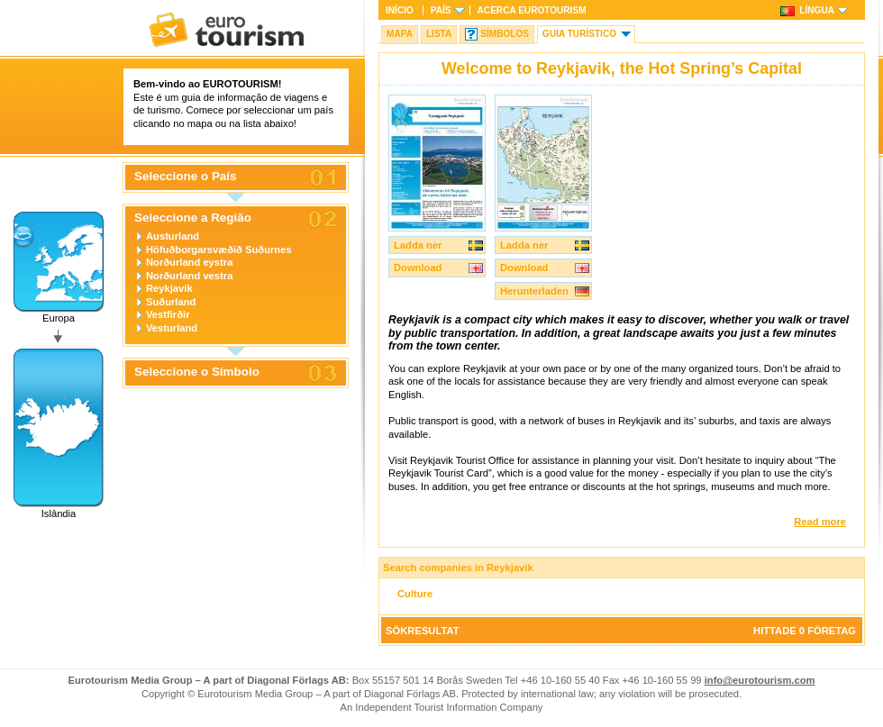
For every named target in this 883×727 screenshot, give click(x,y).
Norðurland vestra (189, 275)
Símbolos (504, 34)
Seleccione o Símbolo (196, 372)
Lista (438, 34)
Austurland (172, 236)
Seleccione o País (185, 176)
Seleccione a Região (192, 218)
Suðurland (171, 301)
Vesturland (171, 328)
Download (418, 267)
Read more (820, 521)
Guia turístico (579, 34)
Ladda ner (418, 245)
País (441, 10)
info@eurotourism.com (760, 680)
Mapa (400, 34)
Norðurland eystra (189, 262)
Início (400, 10)
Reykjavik (169, 288)
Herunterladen (534, 291)
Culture (414, 593)
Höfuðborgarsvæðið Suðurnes (219, 249)
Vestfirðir (168, 314)
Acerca (532, 10)
